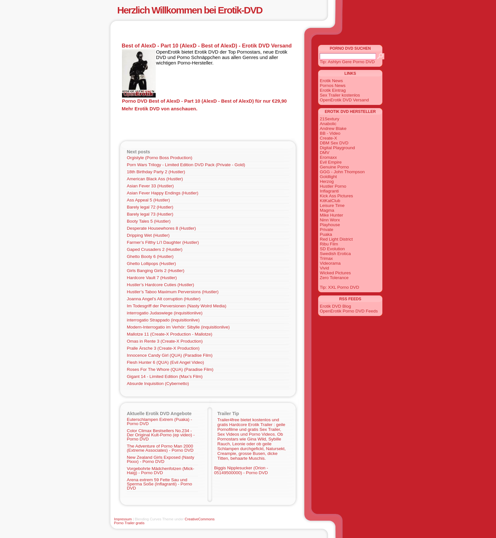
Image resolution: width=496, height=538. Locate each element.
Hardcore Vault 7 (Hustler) (152, 277)
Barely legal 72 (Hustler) (150, 207)
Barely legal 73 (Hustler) (150, 214)
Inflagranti (329, 191)
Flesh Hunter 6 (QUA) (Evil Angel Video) (165, 362)
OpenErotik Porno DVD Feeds (349, 311)
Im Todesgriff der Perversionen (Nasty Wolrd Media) (176, 305)
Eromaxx (328, 157)
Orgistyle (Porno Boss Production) (159, 157)
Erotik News (331, 80)
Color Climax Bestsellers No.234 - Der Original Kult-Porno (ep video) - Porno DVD (161, 434)
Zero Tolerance (334, 277)
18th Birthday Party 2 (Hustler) (156, 171)
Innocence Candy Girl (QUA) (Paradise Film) (170, 355)
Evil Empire (331, 162)
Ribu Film (329, 244)
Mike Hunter (331, 215)
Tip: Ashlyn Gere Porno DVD (347, 61)
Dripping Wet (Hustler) (148, 235)
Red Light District (336, 239)
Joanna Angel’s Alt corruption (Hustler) (163, 298)
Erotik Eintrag (333, 90)
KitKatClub (330, 200)
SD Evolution (332, 248)
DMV (324, 152)
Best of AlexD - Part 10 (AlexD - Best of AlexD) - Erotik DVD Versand (207, 45)
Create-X (328, 138)
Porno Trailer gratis (129, 523)
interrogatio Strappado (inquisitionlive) (163, 320)
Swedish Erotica (335, 253)
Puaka (326, 234)
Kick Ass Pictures (336, 195)
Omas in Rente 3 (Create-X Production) (165, 341)
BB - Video (330, 133)
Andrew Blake (333, 128)
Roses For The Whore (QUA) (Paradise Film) (170, 369)
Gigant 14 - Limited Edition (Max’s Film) (165, 376)
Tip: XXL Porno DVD (339, 287)
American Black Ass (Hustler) (155, 178)
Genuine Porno (334, 167)
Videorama (330, 263)
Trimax (326, 258)
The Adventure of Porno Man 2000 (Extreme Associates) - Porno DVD (160, 448)
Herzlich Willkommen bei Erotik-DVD (189, 10)
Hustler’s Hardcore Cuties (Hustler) (160, 284)
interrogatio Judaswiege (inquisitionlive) (165, 313)
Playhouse (330, 224)
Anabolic (328, 123)
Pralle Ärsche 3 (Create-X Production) (163, 348)
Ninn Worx (330, 220)
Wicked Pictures (335, 272)
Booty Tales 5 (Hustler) (148, 221)
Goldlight (328, 176)
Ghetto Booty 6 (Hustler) (150, 256)
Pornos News (332, 85)
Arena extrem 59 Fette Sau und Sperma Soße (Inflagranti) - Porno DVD (159, 484)
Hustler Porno (333, 186)
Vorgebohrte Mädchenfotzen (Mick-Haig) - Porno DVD (160, 470)
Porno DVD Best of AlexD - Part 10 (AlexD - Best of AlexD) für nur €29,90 (204, 101)
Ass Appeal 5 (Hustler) (148, 200)
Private (326, 229)
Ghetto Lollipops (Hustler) (151, 263)
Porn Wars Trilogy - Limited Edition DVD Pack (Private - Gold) (186, 164)
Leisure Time (332, 205)
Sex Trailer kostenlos (340, 95)
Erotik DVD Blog (335, 306)
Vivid (324, 268)
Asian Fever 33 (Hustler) (150, 186)
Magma (327, 210)
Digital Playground (337, 147)
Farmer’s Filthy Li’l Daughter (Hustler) (163, 242)
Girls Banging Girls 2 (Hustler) (155, 270)
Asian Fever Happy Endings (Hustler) (162, 193)
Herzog (327, 181)
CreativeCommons (199, 519)
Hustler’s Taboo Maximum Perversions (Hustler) (173, 291)
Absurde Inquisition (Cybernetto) (158, 383)
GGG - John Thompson (342, 171)
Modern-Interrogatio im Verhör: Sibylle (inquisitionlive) (178, 327)
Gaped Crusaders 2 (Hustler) (154, 249)
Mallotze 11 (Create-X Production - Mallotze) (169, 334)
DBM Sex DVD (334, 143)
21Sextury (329, 118)
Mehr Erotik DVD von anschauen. (159, 108)
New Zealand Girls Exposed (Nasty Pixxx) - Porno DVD (160, 459)
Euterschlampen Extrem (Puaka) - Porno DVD (159, 421)
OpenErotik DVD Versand (344, 100)
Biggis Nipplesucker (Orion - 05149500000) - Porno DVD (241, 470)
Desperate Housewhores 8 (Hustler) (161, 228)
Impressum (123, 519)
